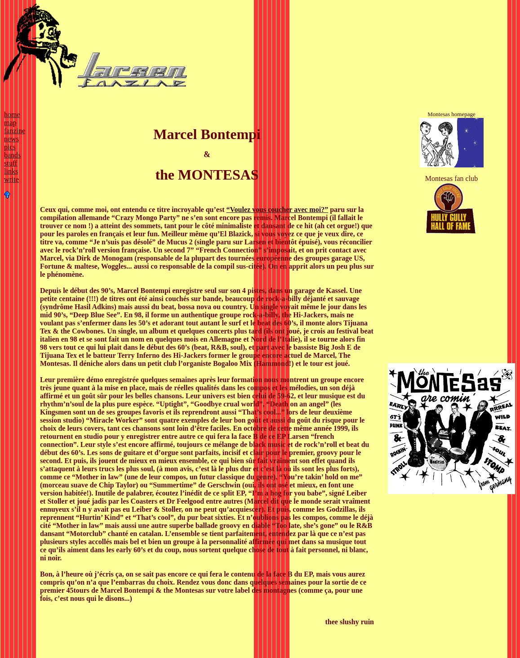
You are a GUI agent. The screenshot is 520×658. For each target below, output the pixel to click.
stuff (10, 163)
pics (10, 147)
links (11, 171)
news (11, 139)
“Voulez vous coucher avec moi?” (277, 209)
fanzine (14, 131)
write (11, 179)
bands (12, 155)
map (10, 122)
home (12, 114)
